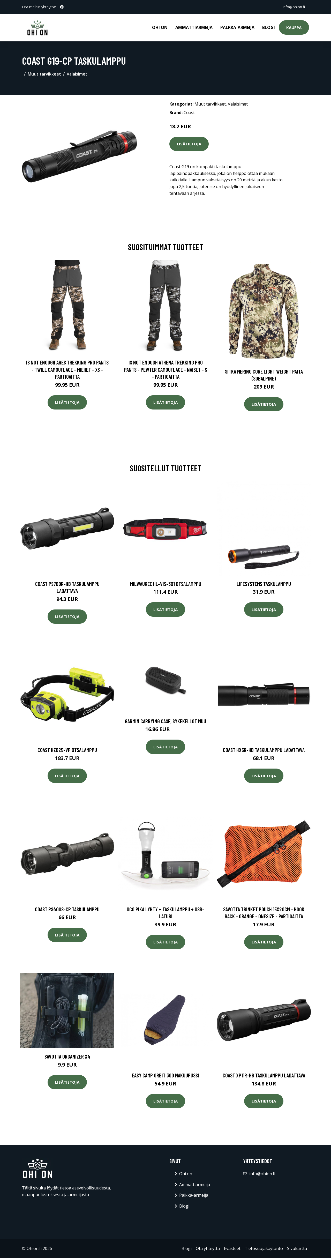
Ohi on (160, 27)
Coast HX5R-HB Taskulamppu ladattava (264, 750)
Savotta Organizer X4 (67, 1056)
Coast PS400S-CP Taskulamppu (67, 909)
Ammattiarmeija (194, 27)
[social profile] (62, 7)
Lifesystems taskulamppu (264, 583)
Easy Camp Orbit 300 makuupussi (165, 1075)
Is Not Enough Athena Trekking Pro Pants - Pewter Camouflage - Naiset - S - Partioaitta (165, 369)
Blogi (268, 27)
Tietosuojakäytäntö (264, 1248)
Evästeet (232, 1248)
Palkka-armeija (237, 27)
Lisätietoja (189, 143)
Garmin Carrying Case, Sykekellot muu (165, 721)
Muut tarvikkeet (44, 74)
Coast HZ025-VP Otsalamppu (67, 750)
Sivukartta (297, 1248)
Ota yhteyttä (208, 1248)
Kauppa (294, 27)
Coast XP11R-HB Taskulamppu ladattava (264, 1075)
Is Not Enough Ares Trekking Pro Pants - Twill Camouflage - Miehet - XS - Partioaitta (67, 369)
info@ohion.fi (294, 6)
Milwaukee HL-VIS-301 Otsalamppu (165, 583)
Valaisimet (77, 74)
